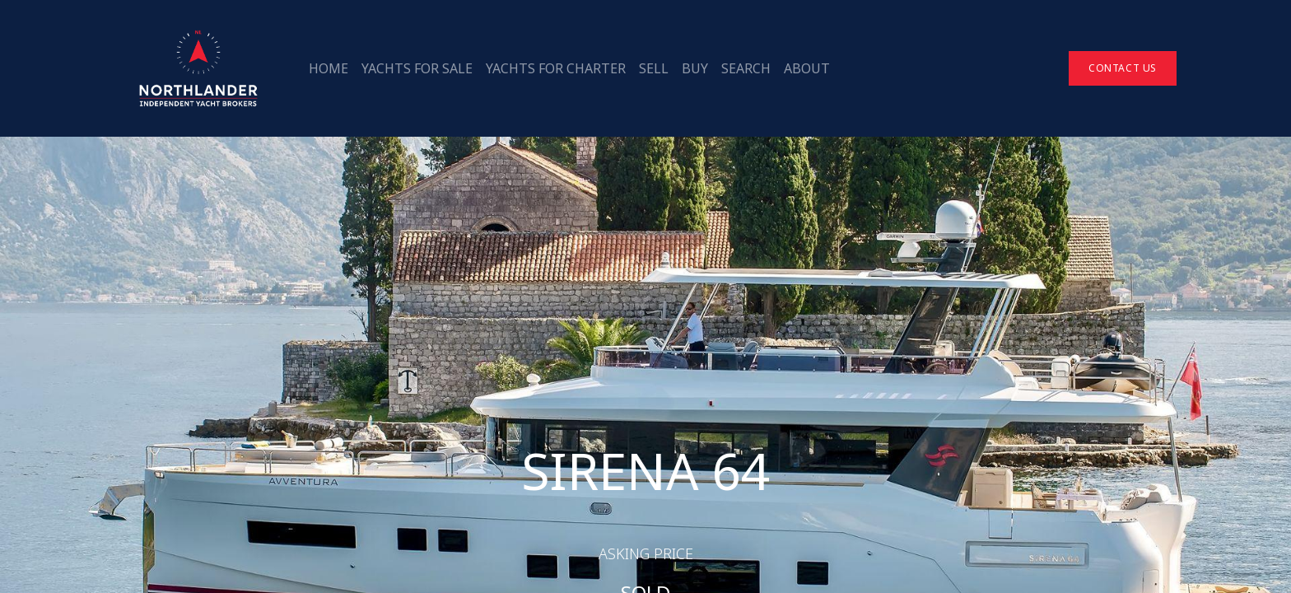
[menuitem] (328, 68)
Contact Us (1122, 68)
